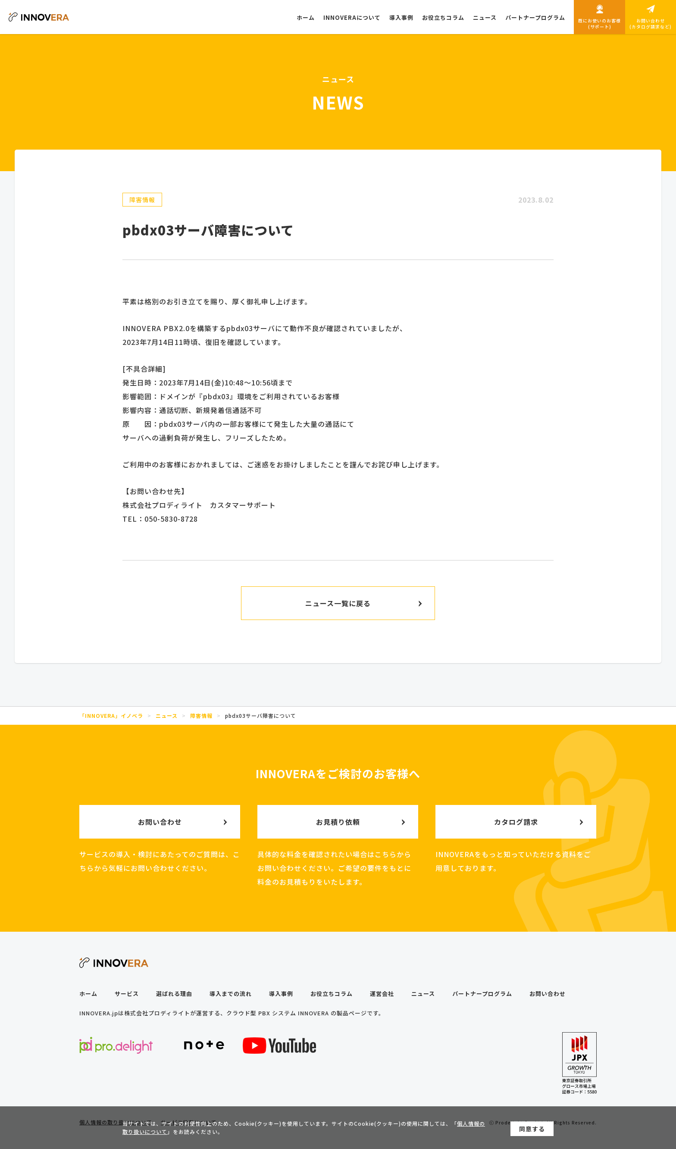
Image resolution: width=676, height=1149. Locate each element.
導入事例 (281, 993)
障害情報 (142, 199)
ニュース (423, 993)
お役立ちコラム (331, 993)
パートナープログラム (482, 993)
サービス (127, 993)
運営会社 (382, 993)
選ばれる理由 (174, 993)
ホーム (88, 993)
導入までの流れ (231, 993)
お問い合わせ (547, 993)
